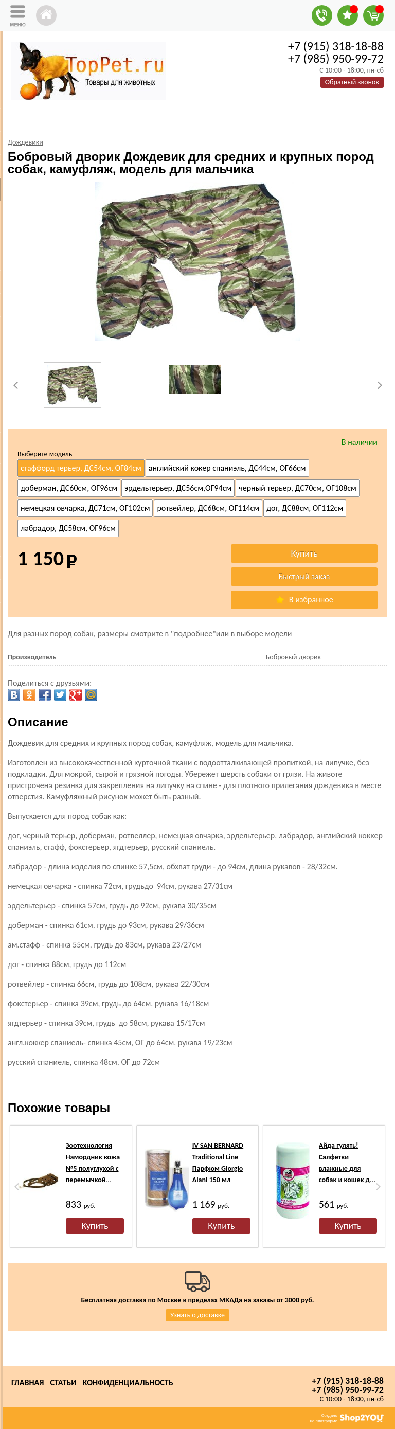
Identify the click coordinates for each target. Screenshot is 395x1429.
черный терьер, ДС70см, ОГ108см (297, 488)
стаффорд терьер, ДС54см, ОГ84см (81, 468)
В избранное (304, 599)
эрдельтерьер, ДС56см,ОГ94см (177, 488)
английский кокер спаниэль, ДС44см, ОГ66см (227, 468)
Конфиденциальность (128, 1382)
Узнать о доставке (197, 1315)
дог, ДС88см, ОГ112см (304, 508)
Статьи (63, 1382)
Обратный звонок (352, 82)
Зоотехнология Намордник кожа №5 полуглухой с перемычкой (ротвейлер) (93, 1168)
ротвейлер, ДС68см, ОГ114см (208, 508)
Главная (27, 1382)
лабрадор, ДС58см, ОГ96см (68, 528)
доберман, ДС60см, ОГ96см (69, 488)
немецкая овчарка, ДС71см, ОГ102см (85, 508)
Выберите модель (44, 454)
